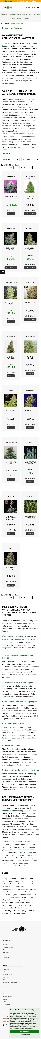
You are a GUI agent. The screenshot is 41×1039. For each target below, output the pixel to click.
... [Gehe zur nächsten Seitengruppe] (34, 167)
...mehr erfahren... (8, 153)
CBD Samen (36, 14)
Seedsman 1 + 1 (10, 1)
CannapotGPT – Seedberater (10, 982)
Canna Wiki (6, 957)
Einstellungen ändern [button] (24, 1034)
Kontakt (5, 999)
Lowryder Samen (15, 14)
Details (10, 213)
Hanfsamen (4, 14)
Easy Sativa (16, 776)
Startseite (5, 23)
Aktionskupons (7, 971)
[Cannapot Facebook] (6, 1025)
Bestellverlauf (6, 994)
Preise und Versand (8, 947)
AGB (4, 979)
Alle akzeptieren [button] (24, 1031)
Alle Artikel (6, 952)
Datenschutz (6, 977)
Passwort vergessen (8, 996)
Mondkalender (6, 1004)
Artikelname (30, 159)
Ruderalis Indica (8, 810)
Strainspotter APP (7, 974)
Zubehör (26, 18)
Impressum (6, 955)
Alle (11, 167)
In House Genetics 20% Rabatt (26, 1)
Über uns (5, 944)
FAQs (4, 1001)
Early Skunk (23, 810)
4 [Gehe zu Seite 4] (24, 167)
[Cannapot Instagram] (3, 1025)
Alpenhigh (5, 1016)
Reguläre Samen (17, 18)
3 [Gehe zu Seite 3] (21, 167)
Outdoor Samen (27, 14)
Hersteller (11, 159)
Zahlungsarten (7, 949)
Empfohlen (6, 969)
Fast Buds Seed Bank (28, 852)
